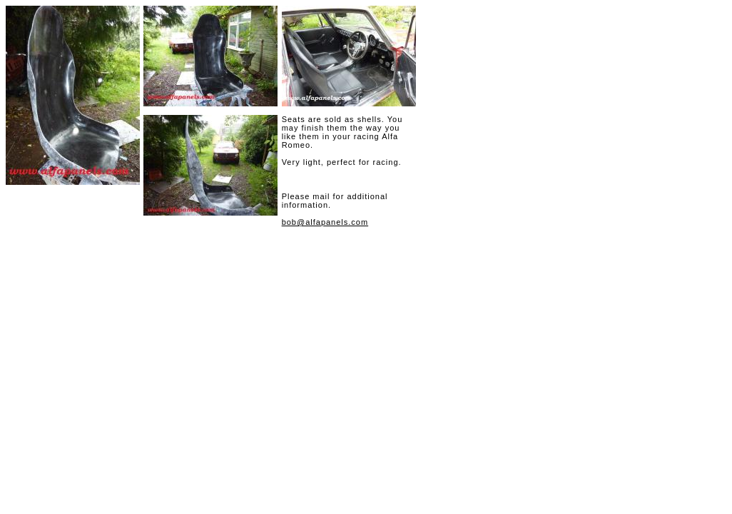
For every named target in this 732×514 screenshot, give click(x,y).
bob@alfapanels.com (325, 222)
